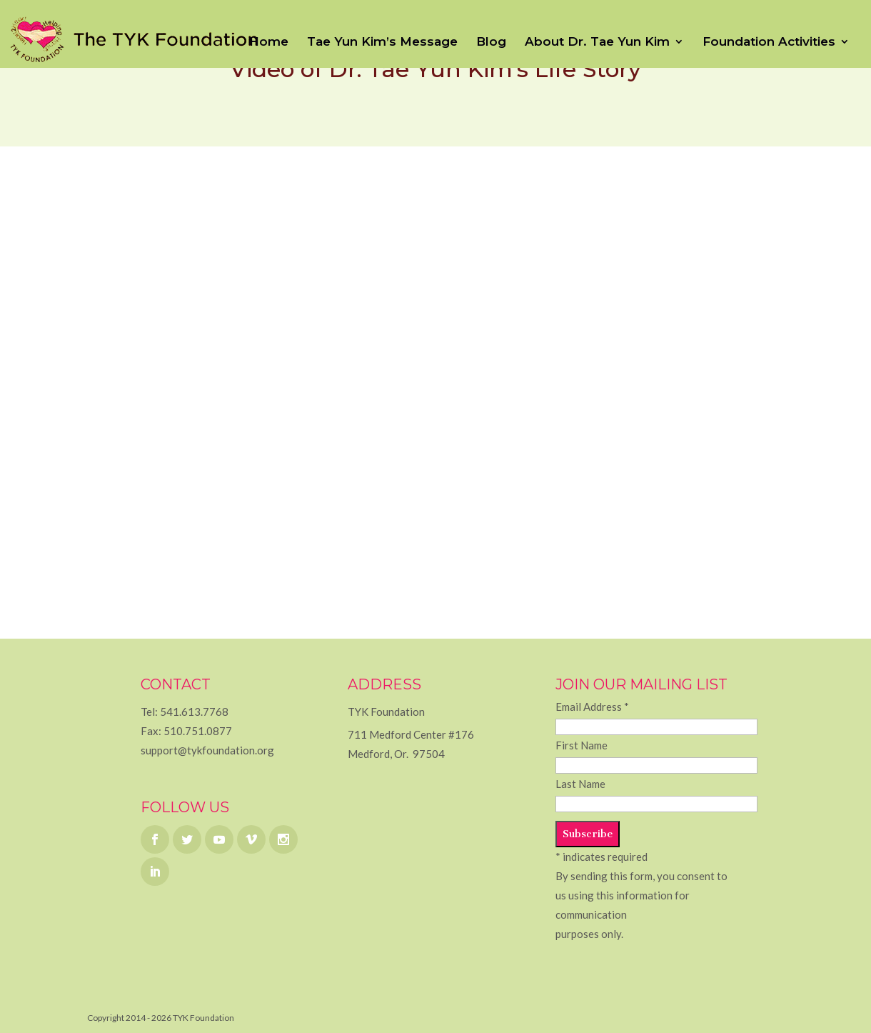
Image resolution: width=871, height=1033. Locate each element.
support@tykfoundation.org (207, 750)
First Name (581, 745)
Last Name (580, 783)
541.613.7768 (194, 711)
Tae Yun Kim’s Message (382, 42)
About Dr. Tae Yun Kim (597, 42)
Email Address (592, 706)
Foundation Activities (769, 42)
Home (268, 42)
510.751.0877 (197, 730)
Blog (491, 42)
